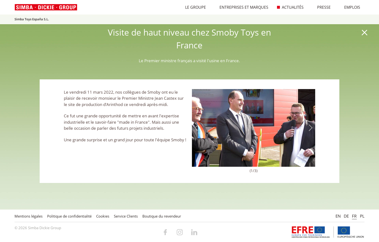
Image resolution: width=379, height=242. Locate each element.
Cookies (102, 216)
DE (346, 216)
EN (338, 216)
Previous (198, 127)
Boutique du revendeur (161, 216)
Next (309, 127)
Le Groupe (193, 7)
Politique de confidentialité (69, 216)
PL (362, 216)
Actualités (290, 7)
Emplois (349, 7)
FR (354, 216)
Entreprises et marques (241, 7)
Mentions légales (29, 216)
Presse (321, 7)
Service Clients (126, 216)
